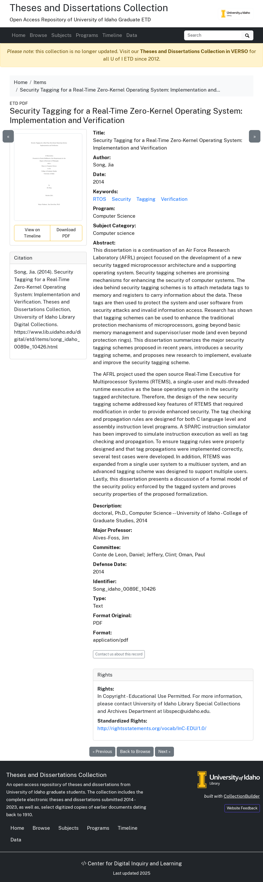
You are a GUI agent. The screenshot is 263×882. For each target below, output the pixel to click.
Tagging (145, 199)
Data (131, 35)
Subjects (61, 35)
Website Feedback (242, 808)
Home (19, 35)
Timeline (112, 35)
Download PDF (66, 233)
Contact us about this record (118, 654)
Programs (87, 35)
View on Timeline (32, 233)
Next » (164, 751)
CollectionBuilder (242, 796)
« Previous (102, 751)
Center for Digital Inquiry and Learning (131, 863)
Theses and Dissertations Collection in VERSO (194, 51)
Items (40, 82)
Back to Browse (135, 751)
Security (121, 199)
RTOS (99, 199)
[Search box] (213, 35)
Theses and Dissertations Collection (89, 7)
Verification (174, 199)
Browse (38, 35)
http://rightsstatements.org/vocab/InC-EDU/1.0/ (151, 728)
